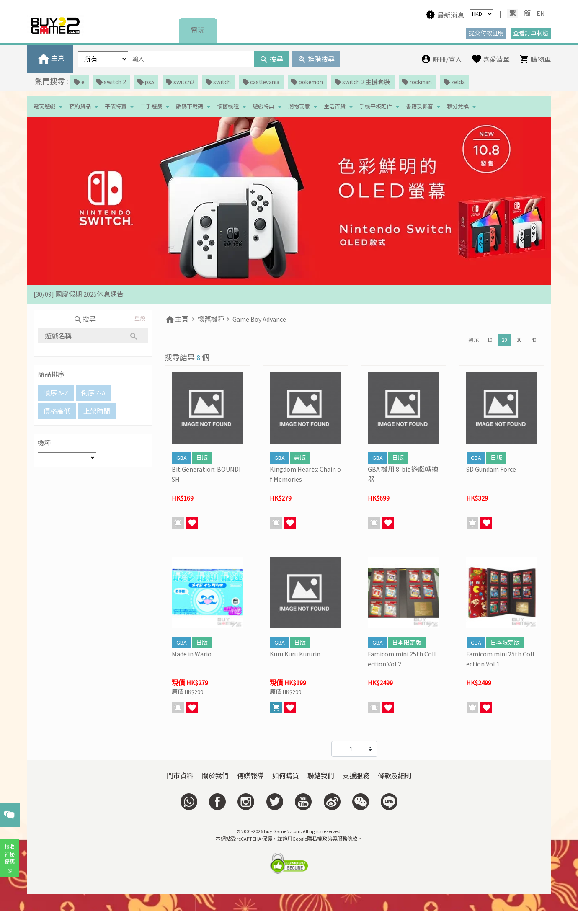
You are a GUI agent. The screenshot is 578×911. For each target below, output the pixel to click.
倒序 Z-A (93, 393)
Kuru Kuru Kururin (295, 654)
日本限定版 (406, 642)
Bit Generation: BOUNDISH (206, 474)
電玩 (197, 30)
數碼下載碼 (189, 106)
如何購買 (285, 776)
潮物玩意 (299, 106)
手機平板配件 (375, 106)
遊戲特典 (263, 106)
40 (533, 339)
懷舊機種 (228, 106)
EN (541, 13)
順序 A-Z (56, 393)
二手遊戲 (151, 106)
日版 (202, 458)
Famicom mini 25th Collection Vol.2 (402, 659)
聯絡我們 (320, 776)
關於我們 (215, 776)
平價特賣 (115, 106)
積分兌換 (458, 106)
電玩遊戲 (44, 106)
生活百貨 (335, 106)
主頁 (176, 319)
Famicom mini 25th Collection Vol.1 (500, 659)
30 (518, 339)
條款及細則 (394, 776)
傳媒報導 (250, 776)
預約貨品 (80, 106)
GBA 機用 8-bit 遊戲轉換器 (403, 474)
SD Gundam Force (491, 469)
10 (489, 339)
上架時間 (96, 411)
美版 (300, 458)
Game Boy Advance (259, 319)
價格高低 (57, 411)
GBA (181, 458)
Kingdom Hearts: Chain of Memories (305, 474)
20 (504, 339)
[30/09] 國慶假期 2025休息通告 (79, 294)
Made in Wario (192, 654)
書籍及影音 (419, 106)
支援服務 (356, 776)
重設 (139, 318)
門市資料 (180, 776)
